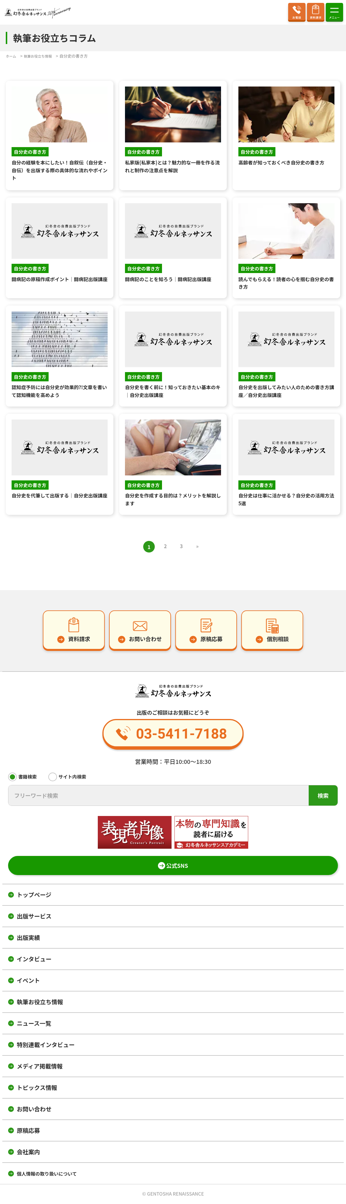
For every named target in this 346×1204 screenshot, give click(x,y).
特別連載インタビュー (46, 1045)
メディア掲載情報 (40, 1067)
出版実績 (28, 938)
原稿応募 (28, 1131)
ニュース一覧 (34, 1024)
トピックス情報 (37, 1088)
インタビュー (34, 960)
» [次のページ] (199, 546)
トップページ (34, 895)
